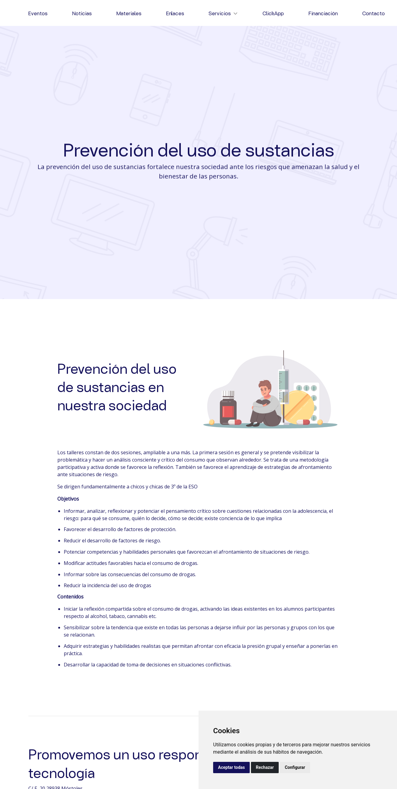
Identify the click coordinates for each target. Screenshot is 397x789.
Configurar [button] (295, 767)
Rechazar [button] (265, 767)
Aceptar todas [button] (231, 767)
